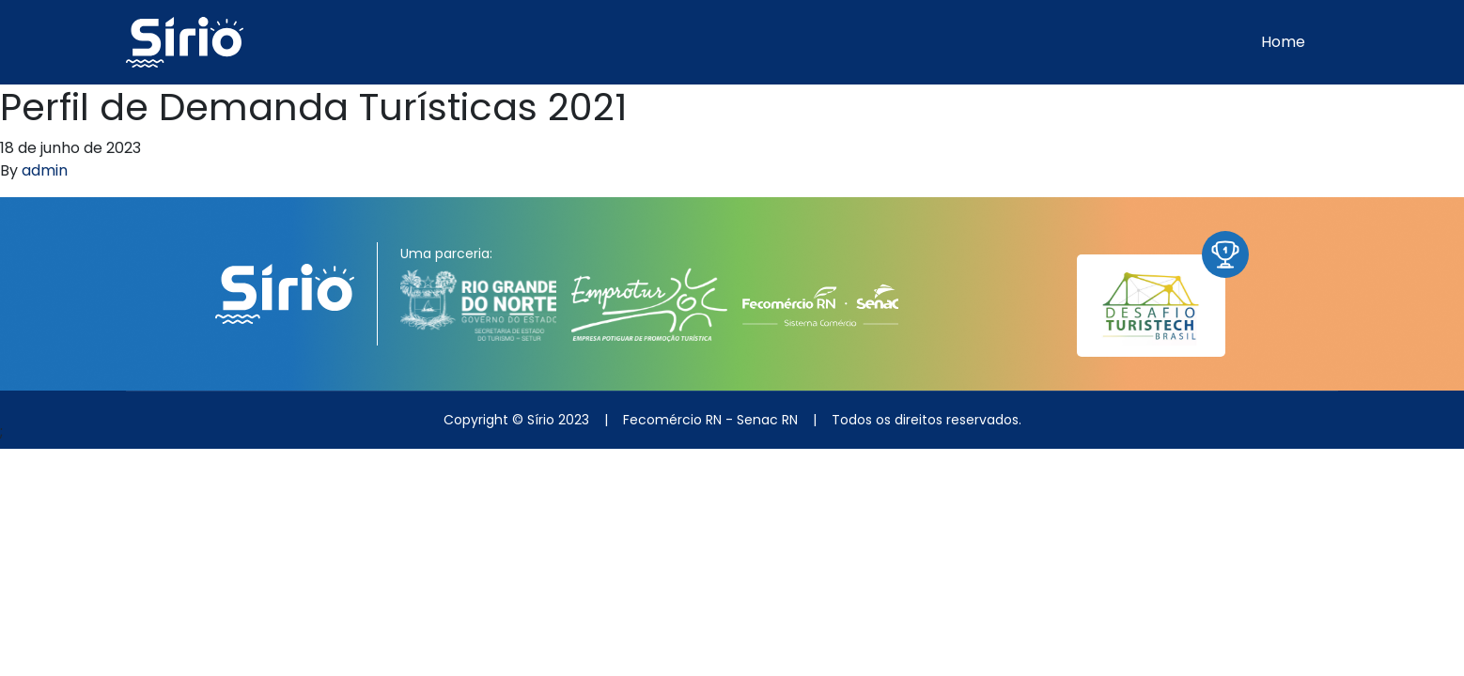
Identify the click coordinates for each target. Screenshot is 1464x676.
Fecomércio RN (672, 419)
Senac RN (767, 419)
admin (45, 170)
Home (1283, 42)
